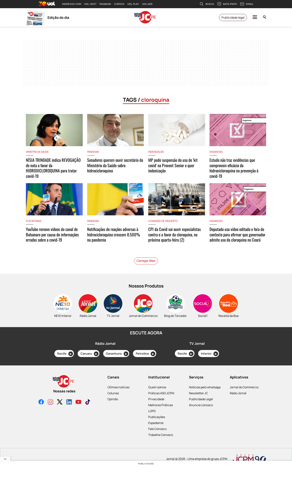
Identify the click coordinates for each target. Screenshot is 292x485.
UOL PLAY (133, 4)
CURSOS (119, 4)
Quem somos (157, 394)
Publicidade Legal (201, 406)
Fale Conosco (157, 436)
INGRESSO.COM (71, 4)
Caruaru (89, 361)
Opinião (112, 406)
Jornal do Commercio (244, 394)
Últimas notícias (118, 394)
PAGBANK (105, 4)
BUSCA (206, 4)
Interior (209, 361)
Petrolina (145, 361)
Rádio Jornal (238, 400)
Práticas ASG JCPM (161, 400)
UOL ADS (147, 4)
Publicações (156, 424)
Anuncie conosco (201, 412)
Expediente (156, 430)
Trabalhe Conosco (160, 442)
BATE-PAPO (227, 4)
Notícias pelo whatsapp (204, 394)
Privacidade (156, 406)
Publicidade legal (233, 17)
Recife (65, 361)
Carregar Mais (146, 268)
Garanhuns (117, 361)
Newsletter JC (198, 400)
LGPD (152, 418)
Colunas (113, 400)
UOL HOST (90, 4)
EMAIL (246, 4)
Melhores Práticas (160, 412)
